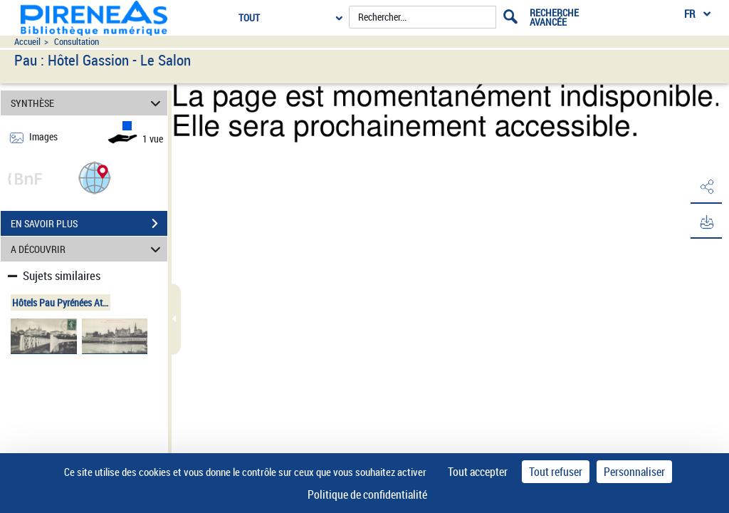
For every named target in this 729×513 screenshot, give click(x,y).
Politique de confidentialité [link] (367, 494)
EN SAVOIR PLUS (89, 224)
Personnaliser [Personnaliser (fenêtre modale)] (634, 472)
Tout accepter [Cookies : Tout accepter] (478, 472)
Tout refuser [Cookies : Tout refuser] (555, 472)
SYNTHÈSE (88, 102)
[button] (94, 177)
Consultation (76, 42)
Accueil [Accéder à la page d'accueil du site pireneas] (27, 42)
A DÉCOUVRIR (88, 249)
